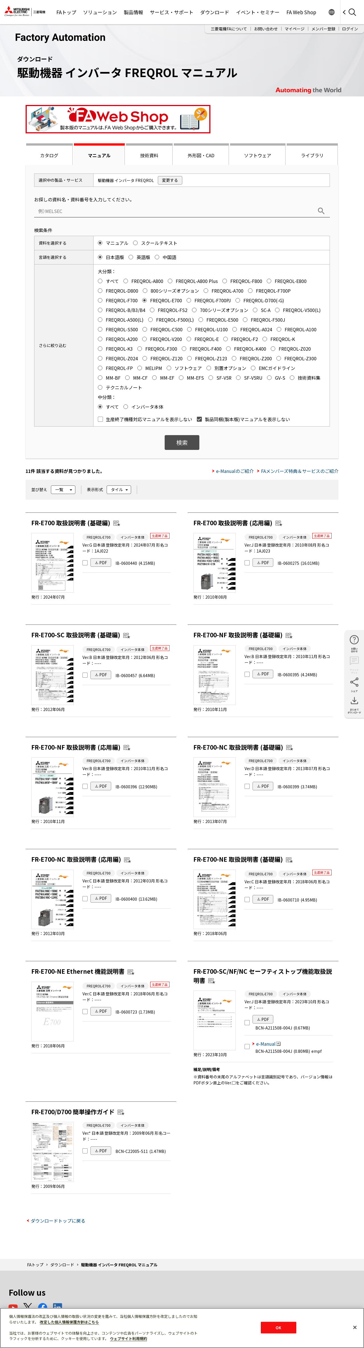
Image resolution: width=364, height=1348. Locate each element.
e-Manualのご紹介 (235, 471)
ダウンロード (214, 12)
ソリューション (100, 12)
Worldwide (331, 12)
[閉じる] (355, 1327)
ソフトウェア (257, 155)
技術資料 (149, 155)
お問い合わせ (266, 29)
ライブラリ (312, 155)
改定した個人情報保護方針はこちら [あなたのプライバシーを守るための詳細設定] (69, 1322)
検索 (182, 442)
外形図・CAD (201, 155)
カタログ (49, 155)
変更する (170, 180)
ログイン (350, 29)
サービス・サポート (171, 12)
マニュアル (99, 155)
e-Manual (268, 1043)
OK (278, 1327)
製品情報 (133, 12)
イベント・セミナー (258, 12)
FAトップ (66, 12)
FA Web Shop (301, 12)
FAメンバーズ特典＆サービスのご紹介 (299, 471)
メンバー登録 (323, 29)
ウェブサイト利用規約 (128, 1338)
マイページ (295, 29)
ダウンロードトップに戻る (58, 1220)
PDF (103, 562)
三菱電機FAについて (229, 29)
